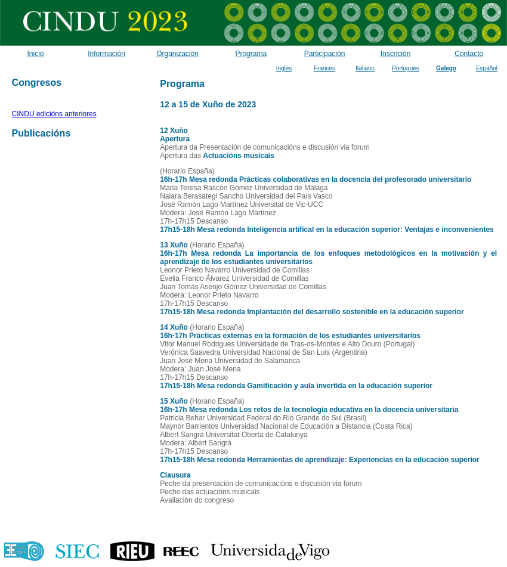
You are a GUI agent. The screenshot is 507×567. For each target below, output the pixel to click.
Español (486, 68)
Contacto (469, 53)
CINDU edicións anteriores (54, 114)
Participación (324, 53)
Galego (446, 68)
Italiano (365, 68)
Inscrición (396, 53)
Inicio (35, 53)
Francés (324, 68)
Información (106, 53)
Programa (251, 53)
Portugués (405, 68)
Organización (177, 53)
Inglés (284, 68)
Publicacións (41, 133)
